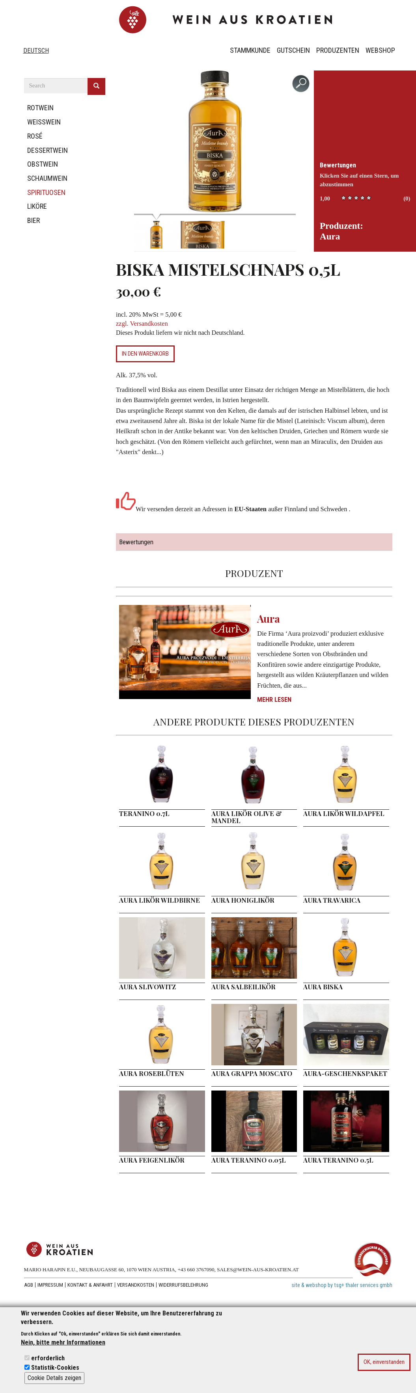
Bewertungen (338, 165)
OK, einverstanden (384, 1362)
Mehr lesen (274, 699)
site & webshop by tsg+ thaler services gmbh (341, 1285)
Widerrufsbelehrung (183, 1284)
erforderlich (48, 1358)
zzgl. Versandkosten (142, 323)
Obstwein (42, 164)
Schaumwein (47, 178)
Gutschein (293, 50)
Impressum (50, 1284)
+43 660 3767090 (195, 1269)
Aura (268, 618)
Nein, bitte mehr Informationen (63, 1343)
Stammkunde (250, 50)
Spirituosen (46, 192)
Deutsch (36, 50)
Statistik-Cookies (55, 1368)
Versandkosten (135, 1284)
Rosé (35, 136)
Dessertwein (47, 150)
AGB (28, 1284)
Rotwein (40, 108)
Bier (33, 220)
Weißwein (44, 122)
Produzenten (337, 50)
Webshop (380, 50)
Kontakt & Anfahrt (90, 1284)
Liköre (37, 206)
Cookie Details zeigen (54, 1378)
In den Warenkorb (145, 353)
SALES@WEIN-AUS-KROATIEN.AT (257, 1269)
